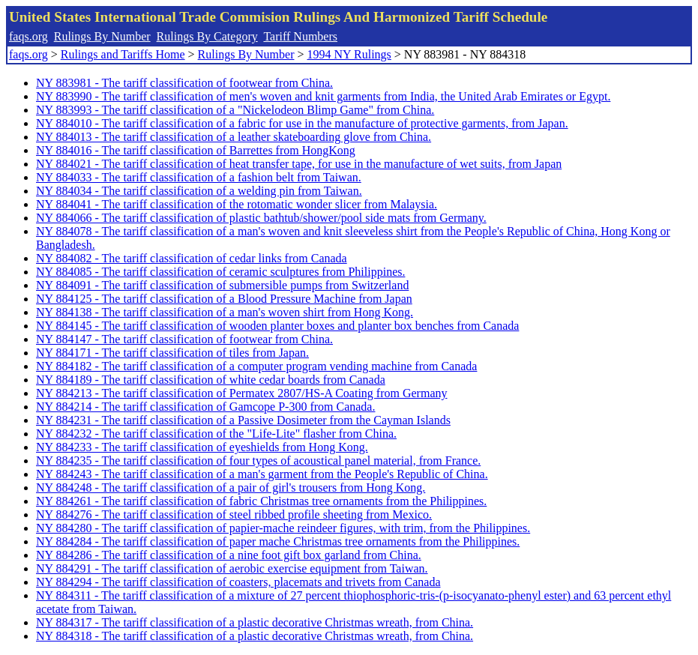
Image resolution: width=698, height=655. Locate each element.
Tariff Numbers (300, 36)
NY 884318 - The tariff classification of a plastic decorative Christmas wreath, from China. (254, 636)
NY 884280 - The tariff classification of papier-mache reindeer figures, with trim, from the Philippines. (283, 528)
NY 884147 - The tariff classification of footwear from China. (184, 339)
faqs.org (28, 36)
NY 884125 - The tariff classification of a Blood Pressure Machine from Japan (224, 298)
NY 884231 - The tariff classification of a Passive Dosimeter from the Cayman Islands (243, 420)
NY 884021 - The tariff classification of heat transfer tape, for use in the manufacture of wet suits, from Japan (299, 163)
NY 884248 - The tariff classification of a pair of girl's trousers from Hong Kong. (230, 487)
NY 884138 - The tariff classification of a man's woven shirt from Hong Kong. (224, 312)
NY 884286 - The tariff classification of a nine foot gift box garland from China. (228, 555)
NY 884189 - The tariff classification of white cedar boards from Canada (210, 379)
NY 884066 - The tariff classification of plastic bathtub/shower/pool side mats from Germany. (261, 217)
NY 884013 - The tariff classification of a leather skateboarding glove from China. (233, 136)
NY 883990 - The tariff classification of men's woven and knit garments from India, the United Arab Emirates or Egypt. (323, 96)
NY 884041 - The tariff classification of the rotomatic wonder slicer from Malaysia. (236, 204)
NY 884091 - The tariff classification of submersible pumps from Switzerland (222, 285)
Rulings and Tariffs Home (123, 54)
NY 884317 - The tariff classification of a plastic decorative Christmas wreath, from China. (254, 622)
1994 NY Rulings (349, 54)
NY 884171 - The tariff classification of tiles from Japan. (172, 352)
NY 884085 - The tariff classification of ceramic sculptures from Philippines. (220, 271)
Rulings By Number (102, 36)
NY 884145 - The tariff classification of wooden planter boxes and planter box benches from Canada (277, 325)
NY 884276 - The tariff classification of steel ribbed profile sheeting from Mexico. (234, 514)
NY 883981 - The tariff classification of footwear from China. (184, 82)
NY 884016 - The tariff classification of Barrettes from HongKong (195, 150)
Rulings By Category (207, 36)
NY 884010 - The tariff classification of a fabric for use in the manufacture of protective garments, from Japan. (302, 123)
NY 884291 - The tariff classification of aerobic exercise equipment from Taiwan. (232, 568)
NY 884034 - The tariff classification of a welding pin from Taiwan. (199, 190)
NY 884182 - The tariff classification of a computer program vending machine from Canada (256, 366)
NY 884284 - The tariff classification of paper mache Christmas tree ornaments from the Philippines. (278, 541)
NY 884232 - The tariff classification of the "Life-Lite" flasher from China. (216, 433)
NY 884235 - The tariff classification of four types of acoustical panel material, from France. (258, 460)
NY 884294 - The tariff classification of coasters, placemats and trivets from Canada (238, 582)
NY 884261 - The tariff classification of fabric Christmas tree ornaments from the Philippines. (261, 501)
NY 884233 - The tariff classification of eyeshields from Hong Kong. (202, 447)
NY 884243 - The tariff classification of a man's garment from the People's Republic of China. (262, 474)
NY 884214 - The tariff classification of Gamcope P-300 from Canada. (205, 406)
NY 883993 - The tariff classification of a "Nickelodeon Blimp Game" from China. (235, 109)
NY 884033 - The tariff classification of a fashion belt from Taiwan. (198, 177)
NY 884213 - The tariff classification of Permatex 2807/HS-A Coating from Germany (241, 393)
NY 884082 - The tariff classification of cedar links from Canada (191, 258)
